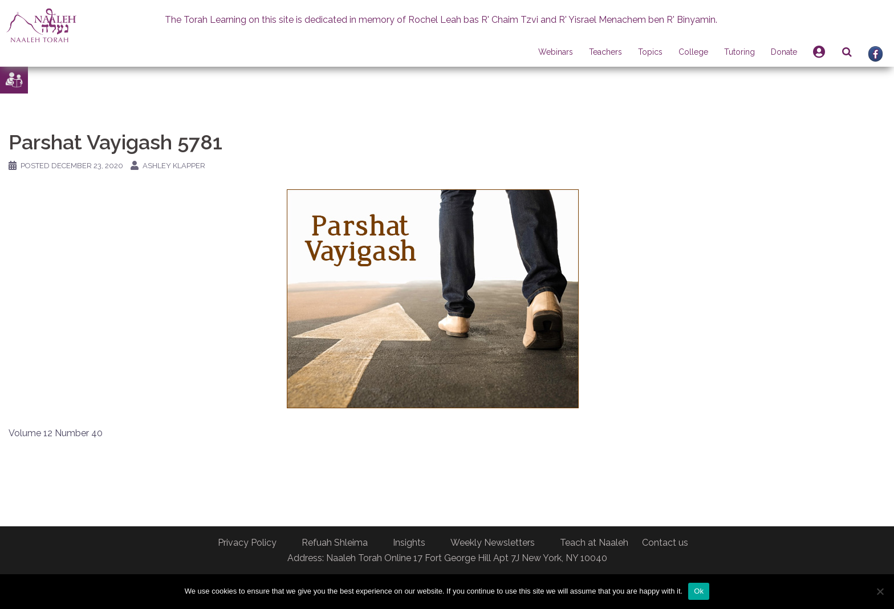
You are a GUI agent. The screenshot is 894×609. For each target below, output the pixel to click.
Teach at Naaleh (594, 542)
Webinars (555, 51)
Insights (409, 542)
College (693, 51)
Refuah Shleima (335, 542)
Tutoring (739, 51)
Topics (650, 51)
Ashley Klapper (174, 165)
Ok (699, 591)
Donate (784, 51)
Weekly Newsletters (492, 542)
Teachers (605, 51)
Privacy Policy (247, 542)
